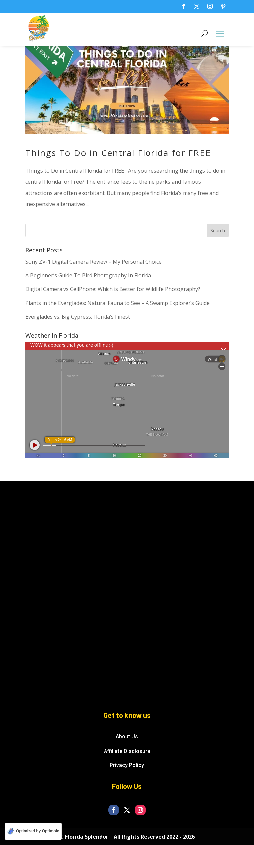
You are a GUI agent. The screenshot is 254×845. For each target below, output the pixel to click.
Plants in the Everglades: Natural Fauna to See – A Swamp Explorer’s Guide (117, 303)
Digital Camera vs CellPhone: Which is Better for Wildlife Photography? (112, 289)
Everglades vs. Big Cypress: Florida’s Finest (77, 316)
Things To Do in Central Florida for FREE (118, 153)
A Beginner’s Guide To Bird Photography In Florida (88, 275)
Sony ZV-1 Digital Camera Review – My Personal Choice (93, 261)
